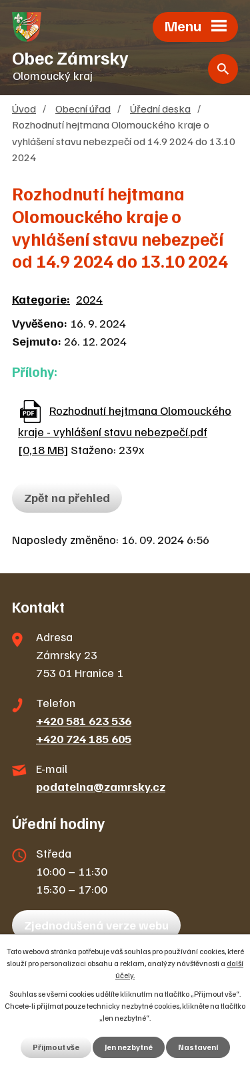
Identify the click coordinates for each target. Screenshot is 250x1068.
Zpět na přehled (67, 497)
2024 (89, 299)
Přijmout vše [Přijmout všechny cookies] (56, 1047)
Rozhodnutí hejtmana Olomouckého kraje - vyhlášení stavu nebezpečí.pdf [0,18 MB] (124, 429)
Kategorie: (41, 299)
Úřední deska (160, 108)
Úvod (24, 108)
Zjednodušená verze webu (96, 925)
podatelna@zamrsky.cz (100, 786)
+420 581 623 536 (83, 720)
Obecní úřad (83, 108)
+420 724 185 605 (83, 738)
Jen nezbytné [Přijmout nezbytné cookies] (129, 1047)
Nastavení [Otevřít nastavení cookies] (198, 1047)
